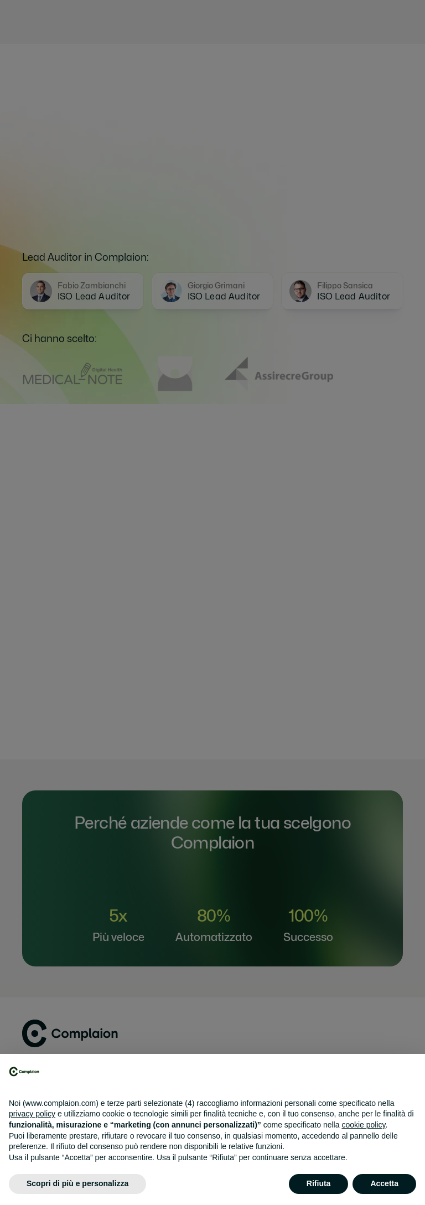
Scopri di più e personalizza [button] (77, 1183)
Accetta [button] (384, 1183)
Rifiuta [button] (319, 1183)
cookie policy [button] (363, 1124)
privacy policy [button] (32, 1113)
